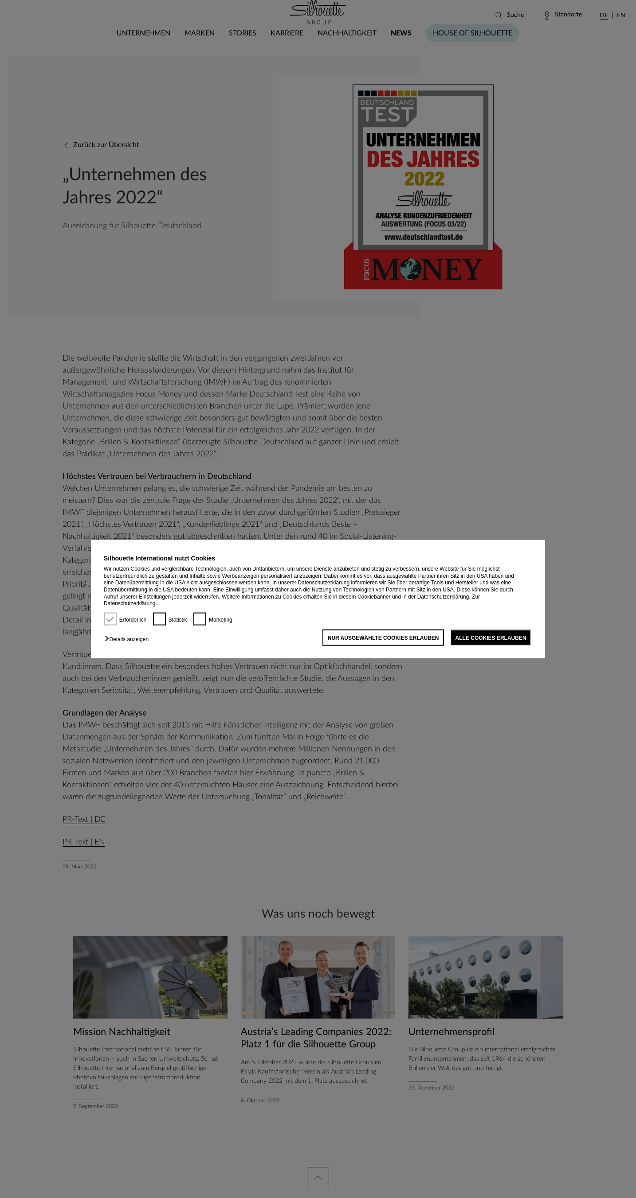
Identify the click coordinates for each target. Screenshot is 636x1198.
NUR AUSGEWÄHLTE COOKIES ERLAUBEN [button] (383, 637)
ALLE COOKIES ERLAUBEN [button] (490, 637)
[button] (129, 638)
